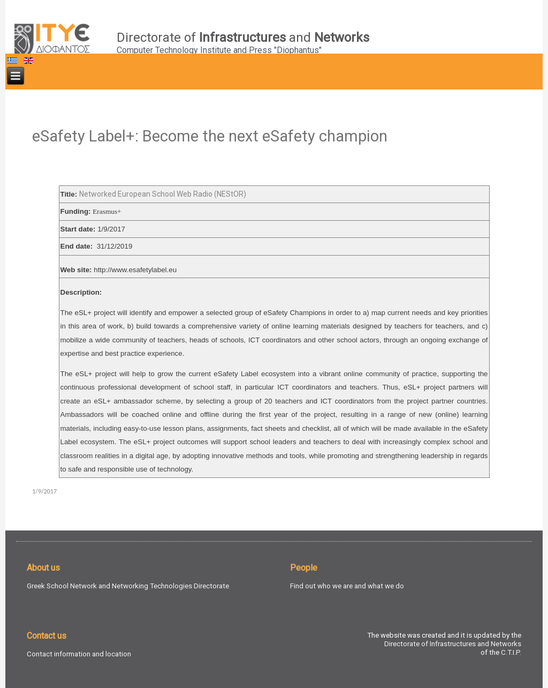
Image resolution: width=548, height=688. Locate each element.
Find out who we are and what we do (347, 586)
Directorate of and (243, 37)
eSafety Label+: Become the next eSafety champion (209, 136)
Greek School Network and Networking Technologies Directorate (128, 586)
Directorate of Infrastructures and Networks (452, 644)
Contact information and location (79, 654)
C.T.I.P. (511, 652)
